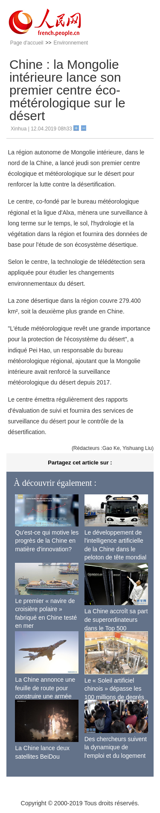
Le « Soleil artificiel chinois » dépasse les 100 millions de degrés (114, 689)
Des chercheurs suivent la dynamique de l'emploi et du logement (115, 747)
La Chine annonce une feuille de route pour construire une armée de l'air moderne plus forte (45, 696)
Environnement (70, 43)
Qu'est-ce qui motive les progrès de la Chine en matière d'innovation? (47, 541)
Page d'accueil (27, 43)
